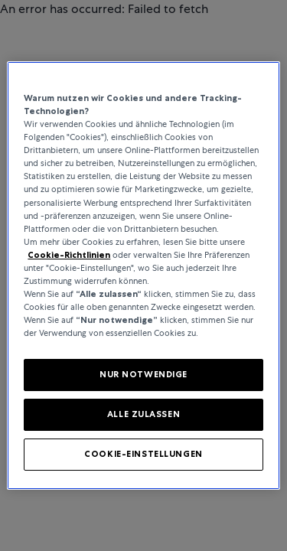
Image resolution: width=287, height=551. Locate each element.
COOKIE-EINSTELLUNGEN (143, 453)
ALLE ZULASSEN (143, 414)
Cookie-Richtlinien (69, 254)
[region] (143, 275)
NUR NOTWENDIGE (143, 374)
